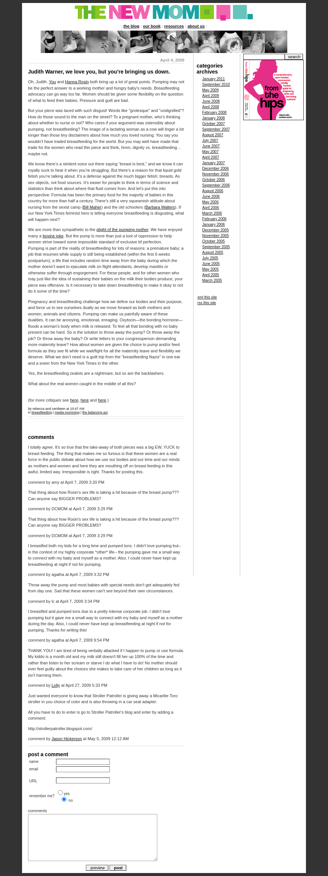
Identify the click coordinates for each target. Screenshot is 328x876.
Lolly (56, 685)
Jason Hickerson (67, 738)
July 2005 (210, 258)
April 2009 (210, 96)
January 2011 (213, 79)
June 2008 (211, 101)
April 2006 (210, 208)
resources (174, 26)
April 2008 (210, 107)
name (33, 762)
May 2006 (210, 202)
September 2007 (216, 129)
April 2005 (210, 275)
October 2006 (213, 180)
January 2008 (213, 118)
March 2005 (212, 280)
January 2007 (213, 163)
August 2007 (212, 135)
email (33, 769)
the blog (131, 26)
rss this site (206, 303)
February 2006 (214, 219)
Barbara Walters (160, 207)
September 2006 (216, 185)
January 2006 (213, 224)
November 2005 (215, 236)
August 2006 (212, 191)
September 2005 (216, 247)
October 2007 (213, 124)
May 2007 (210, 152)
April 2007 (210, 157)
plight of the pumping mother (122, 229)
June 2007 (211, 146)
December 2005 (215, 230)
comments (37, 810)
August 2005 (212, 252)
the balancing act (95, 412)
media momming (67, 412)
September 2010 (216, 84)
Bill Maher (92, 207)
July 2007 (210, 140)
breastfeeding (42, 412)
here (74, 400)
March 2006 (212, 213)
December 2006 (215, 168)
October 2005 (213, 241)
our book (152, 26)
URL (33, 781)
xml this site (207, 297)
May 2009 (210, 90)
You (52, 82)
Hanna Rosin (77, 82)
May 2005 (210, 269)
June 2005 (211, 264)
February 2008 (214, 112)
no (71, 800)
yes (67, 794)
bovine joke (53, 236)
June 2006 (211, 196)
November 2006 (215, 174)
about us (196, 26)
